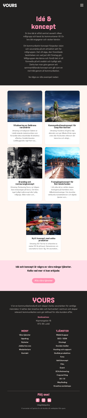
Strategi (62, 342)
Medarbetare (25, 349)
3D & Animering (62, 371)
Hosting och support (62, 349)
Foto (62, 357)
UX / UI (62, 379)
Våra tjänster (24, 335)
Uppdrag (25, 339)
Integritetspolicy (43, 405)
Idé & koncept (62, 360)
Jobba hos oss (25, 346)
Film (62, 364)
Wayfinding (62, 382)
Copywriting (62, 375)
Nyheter (24, 342)
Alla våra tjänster (44, 280)
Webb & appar (62, 335)
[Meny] (82, 5)
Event (62, 368)
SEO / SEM (62, 339)
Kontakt (24, 353)
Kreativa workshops (62, 386)
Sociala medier (62, 346)
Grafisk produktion (62, 353)
